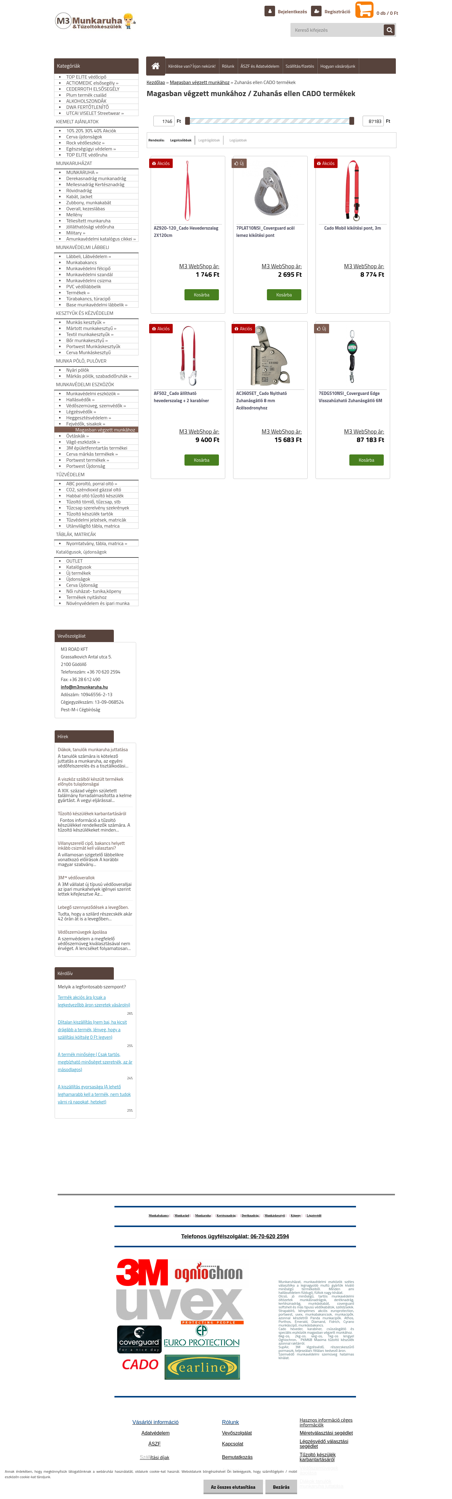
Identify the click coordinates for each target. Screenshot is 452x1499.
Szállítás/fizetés (300, 66)
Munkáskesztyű (274, 1215)
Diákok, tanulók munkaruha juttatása (93, 749)
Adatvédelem (156, 1433)
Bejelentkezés (292, 11)
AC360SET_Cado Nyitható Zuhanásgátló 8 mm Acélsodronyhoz (261, 400)
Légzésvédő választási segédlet (324, 1444)
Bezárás (281, 1487)
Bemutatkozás (237, 1457)
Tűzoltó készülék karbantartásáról (317, 1457)
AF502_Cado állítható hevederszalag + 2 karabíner (181, 397)
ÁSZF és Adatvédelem (260, 66)
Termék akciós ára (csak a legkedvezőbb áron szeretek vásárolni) (94, 1001)
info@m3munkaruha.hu (84, 686)
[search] (386, 30)
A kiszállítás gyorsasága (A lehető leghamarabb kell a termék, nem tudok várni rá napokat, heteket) (94, 1094)
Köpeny (296, 1215)
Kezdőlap (156, 82)
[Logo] (96, 27)
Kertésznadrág (226, 1215)
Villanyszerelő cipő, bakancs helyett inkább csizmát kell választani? (91, 845)
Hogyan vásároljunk (337, 66)
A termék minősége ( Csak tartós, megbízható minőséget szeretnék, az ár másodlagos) (95, 1062)
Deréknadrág (250, 1215)
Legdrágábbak (209, 140)
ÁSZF (154, 1443)
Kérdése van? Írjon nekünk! (192, 66)
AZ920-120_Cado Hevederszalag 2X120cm (186, 232)
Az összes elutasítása (233, 1487)
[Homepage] (158, 65)
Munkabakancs (158, 1215)
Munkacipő (182, 1215)
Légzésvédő (314, 1215)
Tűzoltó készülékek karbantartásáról (92, 813)
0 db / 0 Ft (387, 13)
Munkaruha (203, 1215)
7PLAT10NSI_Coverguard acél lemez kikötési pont (265, 232)
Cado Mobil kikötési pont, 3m (352, 228)
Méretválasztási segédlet (326, 1433)
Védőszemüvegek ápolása (82, 932)
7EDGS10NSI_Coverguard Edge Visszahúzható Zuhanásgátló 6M (351, 397)
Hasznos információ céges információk (326, 1422)
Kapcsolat (232, 1443)
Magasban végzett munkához (199, 82)
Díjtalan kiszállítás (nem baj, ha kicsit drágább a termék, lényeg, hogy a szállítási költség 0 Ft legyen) (92, 1030)
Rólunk (228, 66)
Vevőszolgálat (237, 1433)
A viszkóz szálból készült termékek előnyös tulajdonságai (90, 781)
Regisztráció (336, 11)
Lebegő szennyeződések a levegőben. (93, 907)
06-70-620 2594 (270, 1236)
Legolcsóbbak (181, 140)
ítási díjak (154, 1457)
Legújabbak (238, 140)
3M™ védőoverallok (76, 877)
